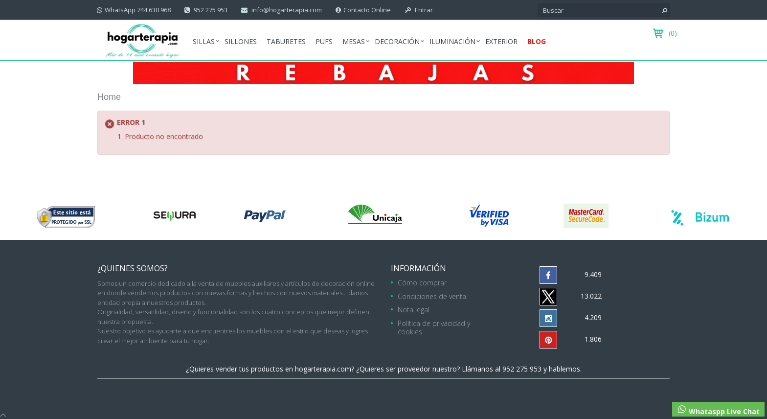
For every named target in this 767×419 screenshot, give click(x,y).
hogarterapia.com (323, 368)
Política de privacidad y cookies (434, 327)
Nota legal (413, 309)
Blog (536, 41)
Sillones (241, 41)
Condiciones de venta (432, 296)
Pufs (324, 41)
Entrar (423, 9)
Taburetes (286, 41)
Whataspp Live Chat (718, 410)
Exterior (501, 41)
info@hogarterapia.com (286, 9)
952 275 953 (209, 9)
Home (109, 97)
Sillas (204, 41)
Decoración (397, 41)
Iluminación (452, 41)
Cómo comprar (422, 282)
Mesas (353, 41)
